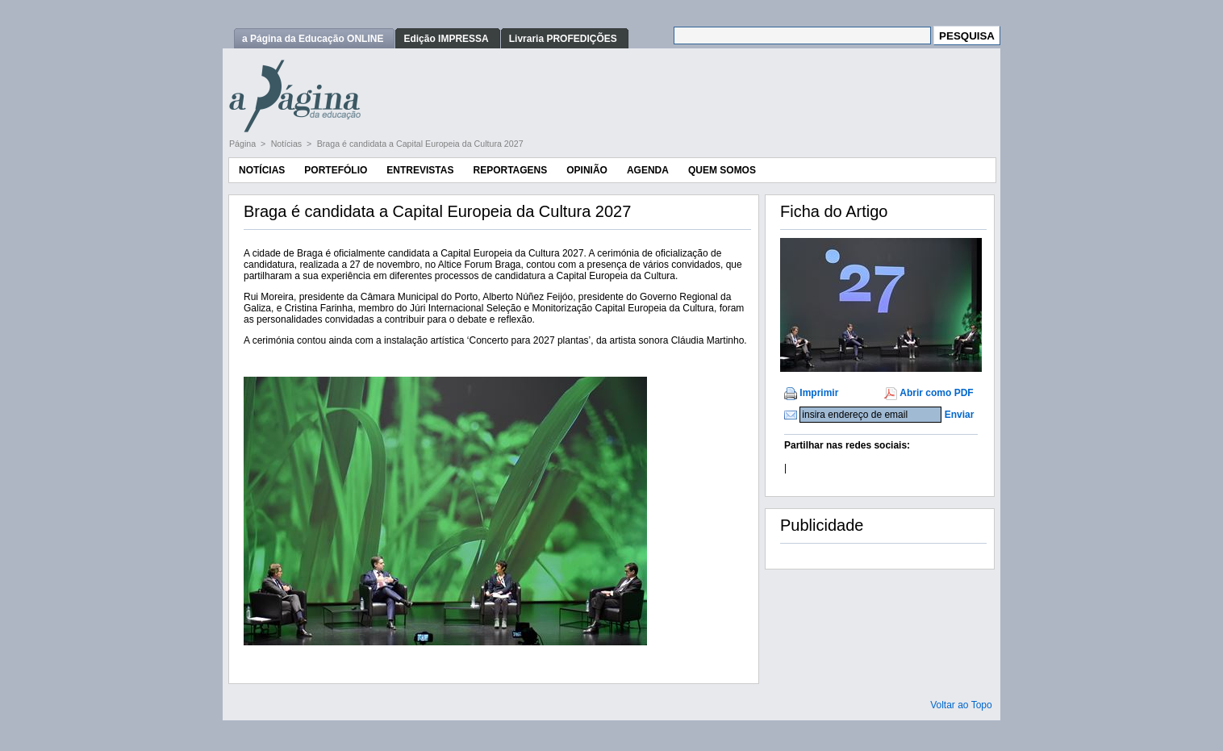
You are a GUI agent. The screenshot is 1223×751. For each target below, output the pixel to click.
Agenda (648, 170)
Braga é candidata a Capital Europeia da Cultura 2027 (420, 143)
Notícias (287, 143)
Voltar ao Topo (961, 705)
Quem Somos (722, 170)
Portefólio (335, 170)
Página (243, 143)
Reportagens (510, 170)
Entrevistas (419, 170)
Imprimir (818, 392)
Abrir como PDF (936, 392)
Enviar (960, 414)
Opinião (586, 170)
